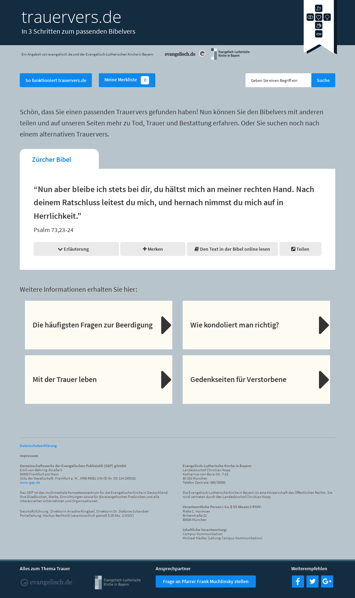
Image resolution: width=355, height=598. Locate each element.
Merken (153, 249)
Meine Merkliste (127, 80)
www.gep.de (30, 482)
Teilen (300, 249)
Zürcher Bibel (51, 159)
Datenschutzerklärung (38, 445)
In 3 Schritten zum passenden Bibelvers (78, 31)
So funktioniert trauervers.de (55, 80)
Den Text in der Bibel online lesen (232, 249)
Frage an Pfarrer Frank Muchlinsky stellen (206, 581)
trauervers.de (71, 16)
